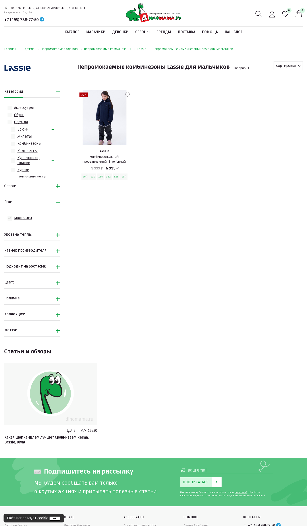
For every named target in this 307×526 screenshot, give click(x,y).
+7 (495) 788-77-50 (21, 19)
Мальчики (96, 32)
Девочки (120, 32)
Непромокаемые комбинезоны (109, 49)
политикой (241, 492)
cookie (42, 518)
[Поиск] (258, 14)
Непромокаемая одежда (61, 49)
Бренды (163, 32)
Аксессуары (24, 108)
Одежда (31, 49)
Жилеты (24, 136)
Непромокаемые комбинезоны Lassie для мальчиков (193, 49)
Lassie (144, 49)
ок (54, 518)
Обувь (19, 115)
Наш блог (234, 32)
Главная (12, 49)
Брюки (22, 129)
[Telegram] (42, 19)
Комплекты (27, 151)
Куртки (23, 170)
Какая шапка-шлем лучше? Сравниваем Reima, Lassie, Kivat (46, 440)
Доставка (186, 32)
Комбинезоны (29, 143)
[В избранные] (127, 94)
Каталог (72, 32)
